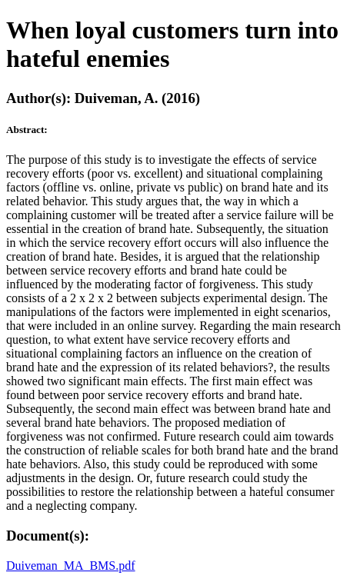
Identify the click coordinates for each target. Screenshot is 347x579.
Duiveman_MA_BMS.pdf (70, 565)
